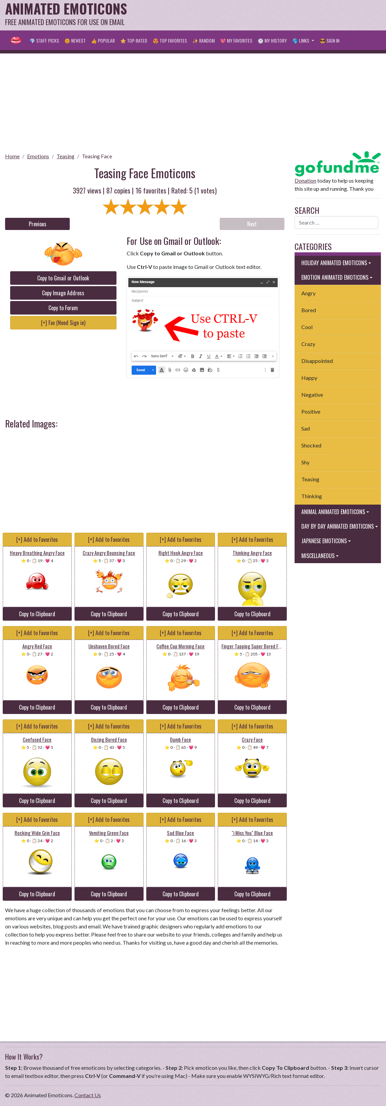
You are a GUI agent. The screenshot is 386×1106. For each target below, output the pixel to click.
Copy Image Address (63, 293)
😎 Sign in (329, 40)
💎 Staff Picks (44, 40)
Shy (305, 462)
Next (252, 224)
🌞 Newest (75, 40)
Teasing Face (97, 156)
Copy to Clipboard (37, 614)
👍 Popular (103, 40)
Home (12, 156)
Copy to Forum (63, 308)
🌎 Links (301, 40)
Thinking (311, 496)
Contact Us (87, 1095)
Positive (310, 411)
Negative (312, 394)
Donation (305, 180)
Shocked (311, 445)
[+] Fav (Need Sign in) (63, 323)
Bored (308, 310)
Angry (308, 293)
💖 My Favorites (236, 40)
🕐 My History (272, 40)
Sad (305, 428)
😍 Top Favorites (170, 40)
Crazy (308, 344)
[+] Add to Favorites (37, 539)
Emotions (38, 156)
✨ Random (203, 40)
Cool (307, 327)
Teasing (65, 156)
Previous (37, 224)
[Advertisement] (257, 15)
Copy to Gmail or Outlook (63, 278)
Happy (309, 377)
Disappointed (317, 361)
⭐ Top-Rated (133, 40)
